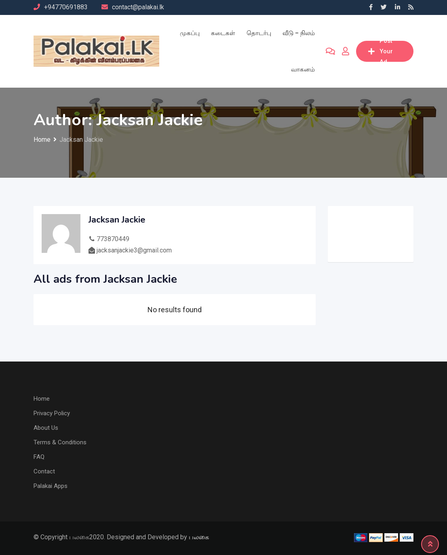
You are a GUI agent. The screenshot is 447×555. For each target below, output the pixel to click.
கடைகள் (223, 33)
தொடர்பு (259, 33)
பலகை (199, 537)
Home (42, 398)
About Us (46, 427)
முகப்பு (190, 33)
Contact (44, 471)
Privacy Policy (52, 413)
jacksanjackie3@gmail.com (134, 250)
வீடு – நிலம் (299, 33)
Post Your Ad (380, 51)
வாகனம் (303, 69)
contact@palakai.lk (138, 7)
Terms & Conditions (60, 442)
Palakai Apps (50, 486)
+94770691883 (66, 7)
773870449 (113, 239)
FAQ (39, 456)
